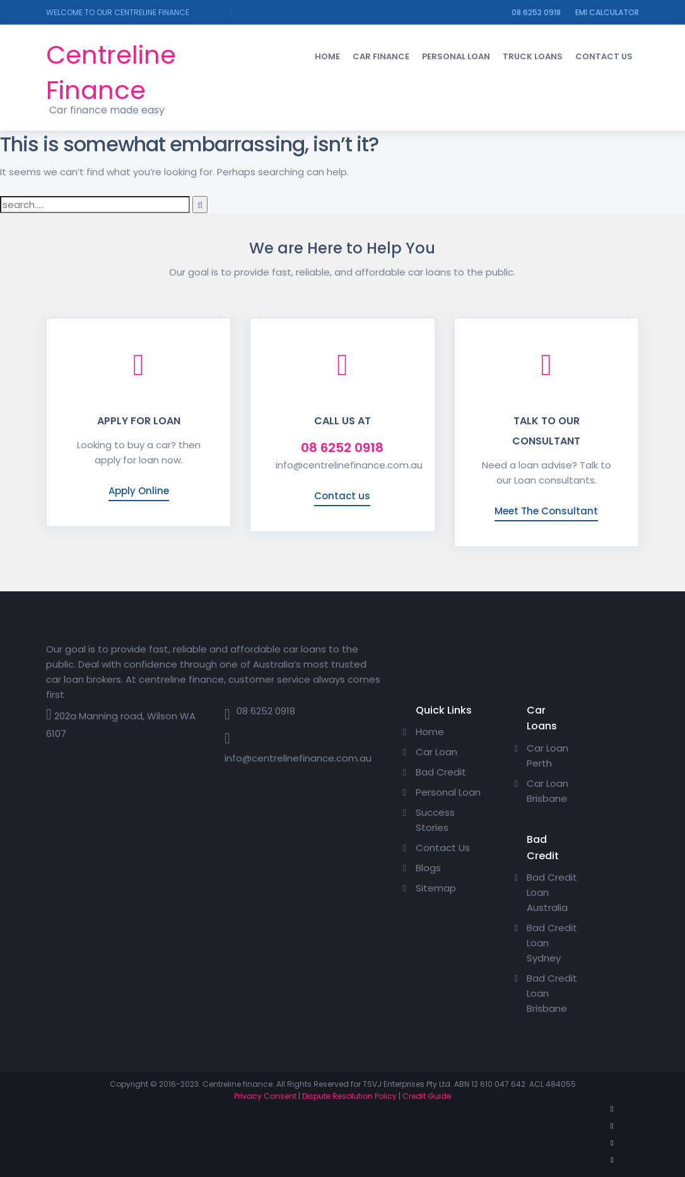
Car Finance (381, 56)
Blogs (428, 867)
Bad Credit (441, 772)
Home (327, 56)
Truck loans (533, 56)
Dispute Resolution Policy (349, 1096)
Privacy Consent (265, 1096)
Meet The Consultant (546, 511)
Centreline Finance (111, 72)
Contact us (342, 495)
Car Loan (436, 751)
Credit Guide (426, 1096)
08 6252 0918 (536, 12)
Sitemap (436, 888)
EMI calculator (607, 12)
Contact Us (604, 56)
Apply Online (138, 490)
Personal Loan (456, 56)
